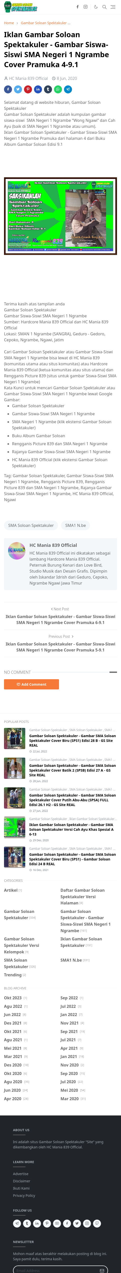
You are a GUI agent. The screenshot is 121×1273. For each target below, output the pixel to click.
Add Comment (31, 684)
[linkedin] (37, 1224)
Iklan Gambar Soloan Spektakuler (92, 819)
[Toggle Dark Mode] (96, 7)
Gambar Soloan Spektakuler (48, 730)
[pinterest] (47, 1224)
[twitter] (77, 1224)
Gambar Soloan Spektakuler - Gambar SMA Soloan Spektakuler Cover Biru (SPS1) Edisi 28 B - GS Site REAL (72, 740)
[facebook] (78, 7)
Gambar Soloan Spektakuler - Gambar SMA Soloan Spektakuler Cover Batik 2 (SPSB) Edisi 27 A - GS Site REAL (72, 770)
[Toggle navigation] (113, 7)
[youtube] (57, 1224)
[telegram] (17, 1224)
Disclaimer (21, 1181)
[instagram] (86, 7)
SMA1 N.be (75, 525)
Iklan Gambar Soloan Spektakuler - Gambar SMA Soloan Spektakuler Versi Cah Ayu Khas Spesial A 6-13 (71, 829)
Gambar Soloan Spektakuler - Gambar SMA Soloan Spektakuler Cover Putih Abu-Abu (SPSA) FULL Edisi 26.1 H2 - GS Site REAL (72, 800)
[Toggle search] (104, 6)
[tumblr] (27, 1224)
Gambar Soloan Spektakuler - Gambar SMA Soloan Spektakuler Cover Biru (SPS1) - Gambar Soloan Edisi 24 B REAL (72, 859)
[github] (97, 1224)
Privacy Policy (24, 1195)
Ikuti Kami (21, 1188)
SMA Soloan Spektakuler (31, 525)
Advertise (20, 1173)
